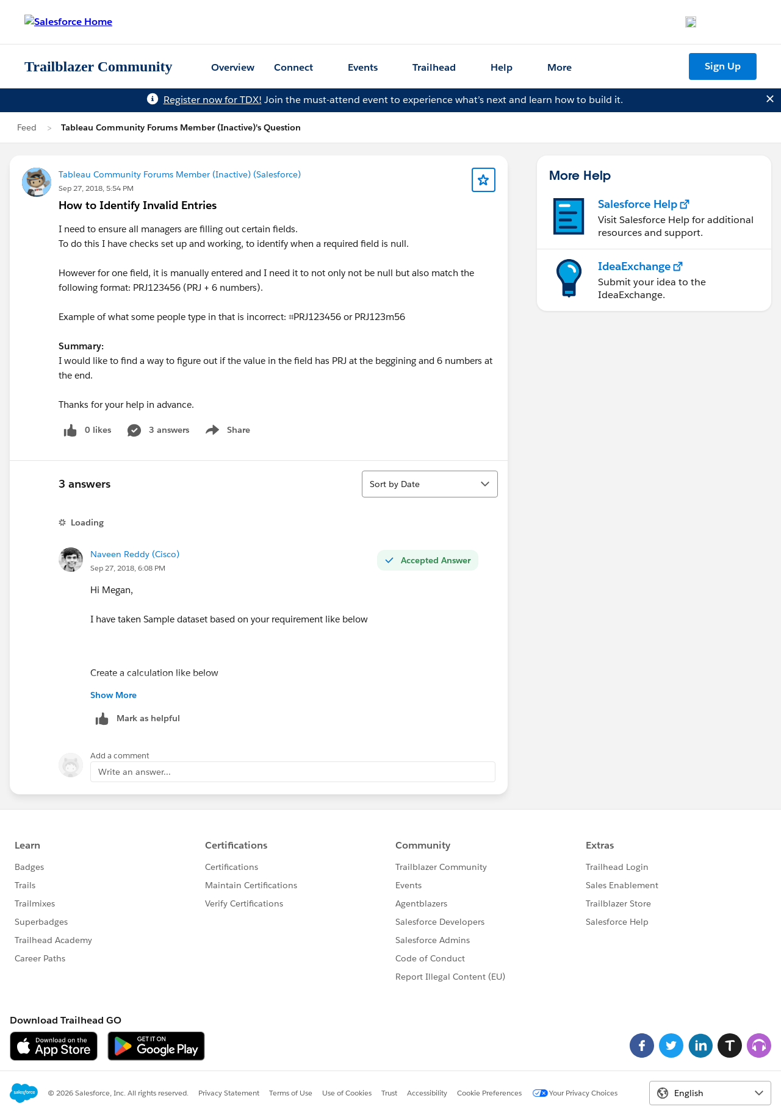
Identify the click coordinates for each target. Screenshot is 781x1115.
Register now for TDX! (213, 99)
